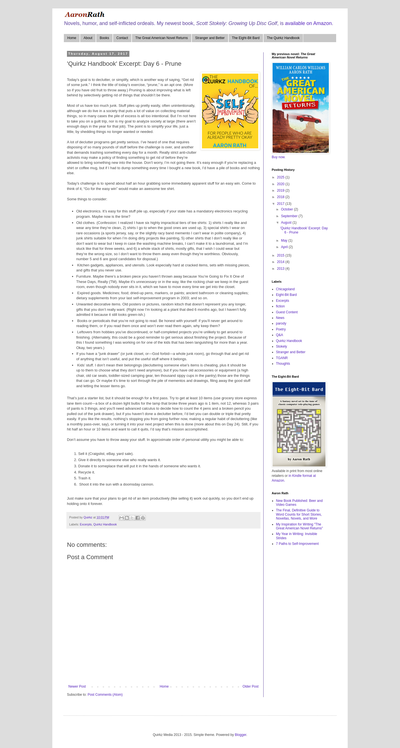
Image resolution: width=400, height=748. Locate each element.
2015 (281, 255)
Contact (122, 38)
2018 (281, 197)
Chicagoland (285, 289)
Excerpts (86, 524)
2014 (281, 262)
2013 (281, 269)
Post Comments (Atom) (105, 695)
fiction (280, 306)
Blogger (240, 735)
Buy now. (279, 157)
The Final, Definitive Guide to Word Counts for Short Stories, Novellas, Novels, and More (299, 514)
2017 (281, 204)
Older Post (250, 686)
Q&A (279, 335)
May (284, 240)
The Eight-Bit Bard (246, 38)
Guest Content (287, 312)
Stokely (281, 346)
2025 (281, 177)
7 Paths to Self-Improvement (297, 544)
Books (104, 38)
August (287, 223)
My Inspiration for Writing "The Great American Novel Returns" (299, 526)
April (285, 247)
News (280, 318)
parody (281, 323)
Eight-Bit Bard (286, 295)
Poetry (281, 329)
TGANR (282, 358)
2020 (281, 184)
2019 (281, 190)
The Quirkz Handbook (283, 38)
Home (71, 38)
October (287, 209)
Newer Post (77, 686)
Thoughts (283, 364)
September (289, 216)
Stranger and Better (210, 38)
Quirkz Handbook (105, 524)
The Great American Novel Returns (161, 38)
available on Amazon (308, 23)
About (88, 38)
